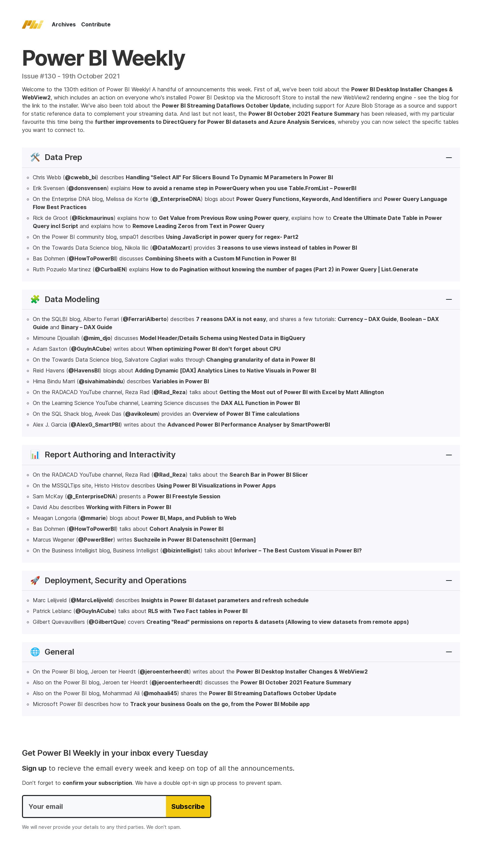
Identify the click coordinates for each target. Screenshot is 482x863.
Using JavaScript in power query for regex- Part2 (232, 236)
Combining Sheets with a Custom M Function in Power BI (220, 258)
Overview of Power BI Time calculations (245, 413)
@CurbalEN (110, 269)
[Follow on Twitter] (455, 24)
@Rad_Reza (169, 392)
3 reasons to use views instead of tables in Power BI (287, 247)
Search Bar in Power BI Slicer (269, 474)
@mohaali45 (160, 693)
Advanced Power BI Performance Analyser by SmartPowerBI (248, 424)
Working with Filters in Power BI (128, 507)
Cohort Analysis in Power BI (186, 528)
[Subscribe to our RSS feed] (433, 24)
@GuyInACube (90, 348)
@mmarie (93, 518)
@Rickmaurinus (93, 217)
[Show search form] (422, 24)
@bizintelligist (181, 550)
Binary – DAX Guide (86, 327)
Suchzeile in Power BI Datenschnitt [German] (195, 539)
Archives (64, 24)
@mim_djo (97, 338)
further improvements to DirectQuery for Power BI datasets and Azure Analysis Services (215, 121)
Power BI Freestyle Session (183, 496)
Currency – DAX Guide (367, 319)
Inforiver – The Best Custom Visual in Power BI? (298, 550)
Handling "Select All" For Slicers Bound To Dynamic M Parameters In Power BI (229, 177)
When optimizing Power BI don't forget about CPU (214, 348)
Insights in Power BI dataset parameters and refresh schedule (225, 600)
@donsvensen (87, 188)
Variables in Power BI (180, 381)
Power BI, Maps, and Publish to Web (188, 518)
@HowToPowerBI (92, 258)
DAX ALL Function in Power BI (260, 403)
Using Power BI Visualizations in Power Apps (216, 485)
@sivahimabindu (101, 381)
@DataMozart (171, 247)
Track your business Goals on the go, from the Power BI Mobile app (220, 704)
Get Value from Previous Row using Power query (223, 217)
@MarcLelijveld (91, 600)
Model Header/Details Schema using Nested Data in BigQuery (222, 338)
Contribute (96, 24)
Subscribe (188, 806)
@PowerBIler (95, 539)
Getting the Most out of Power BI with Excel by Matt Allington (301, 392)
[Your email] (94, 806)
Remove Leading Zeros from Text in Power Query (198, 226)
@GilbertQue (106, 621)
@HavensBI (83, 370)
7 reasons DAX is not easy (231, 319)
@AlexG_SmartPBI (95, 424)
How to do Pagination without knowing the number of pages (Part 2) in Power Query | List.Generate (284, 269)
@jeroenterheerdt (164, 671)
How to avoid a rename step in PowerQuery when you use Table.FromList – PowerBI (244, 188)
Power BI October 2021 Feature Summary (303, 113)
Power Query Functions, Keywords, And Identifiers (303, 199)
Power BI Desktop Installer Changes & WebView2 (302, 671)
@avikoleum (141, 413)
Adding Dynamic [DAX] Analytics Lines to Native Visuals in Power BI (225, 370)
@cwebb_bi (80, 177)
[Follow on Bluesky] (444, 24)
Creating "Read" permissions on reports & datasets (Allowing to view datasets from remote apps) (277, 621)
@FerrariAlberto (145, 319)
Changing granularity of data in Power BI (260, 359)
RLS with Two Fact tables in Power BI (197, 611)
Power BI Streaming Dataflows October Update (225, 105)
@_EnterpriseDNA (176, 199)
